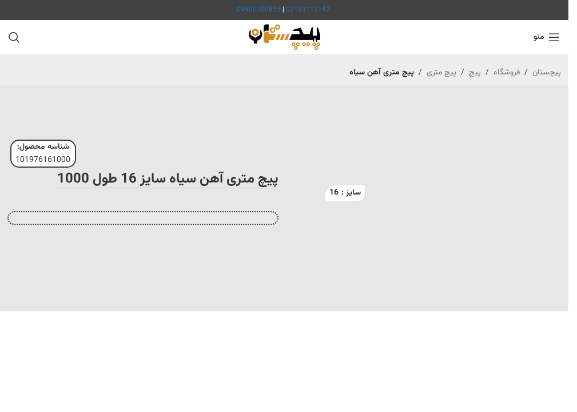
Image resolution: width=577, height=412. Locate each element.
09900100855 (259, 10)
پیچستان (546, 72)
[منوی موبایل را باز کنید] (547, 37)
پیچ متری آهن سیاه (381, 72)
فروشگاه (507, 72)
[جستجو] (14, 37)
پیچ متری (441, 72)
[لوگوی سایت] (284, 37)
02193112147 (308, 10)
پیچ (475, 72)
